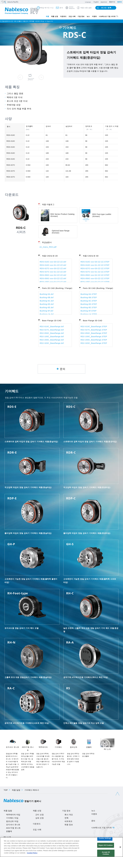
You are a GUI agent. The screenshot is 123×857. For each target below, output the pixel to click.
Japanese (104, 2)
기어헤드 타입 (12, 818)
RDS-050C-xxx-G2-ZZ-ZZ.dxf (53, 275)
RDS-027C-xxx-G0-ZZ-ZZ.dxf (53, 268)
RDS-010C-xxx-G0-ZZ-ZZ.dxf (53, 262)
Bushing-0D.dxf (47, 304)
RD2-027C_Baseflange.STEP (94, 330)
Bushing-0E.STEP (89, 307)
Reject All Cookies (106, 845)
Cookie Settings (105, 838)
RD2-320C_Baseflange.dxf (52, 343)
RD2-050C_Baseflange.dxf (52, 333)
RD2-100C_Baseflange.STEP (94, 336)
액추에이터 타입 (13, 815)
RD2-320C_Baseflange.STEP (94, 343)
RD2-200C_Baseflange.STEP (94, 340)
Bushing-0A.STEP (89, 294)
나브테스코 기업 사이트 (107, 16)
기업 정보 (81, 16)
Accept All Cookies (106, 853)
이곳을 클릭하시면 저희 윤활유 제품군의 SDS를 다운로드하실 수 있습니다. (26, 21)
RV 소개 (7, 837)
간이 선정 (39, 815)
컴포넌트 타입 (12, 821)
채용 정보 (69, 825)
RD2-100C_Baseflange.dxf (52, 336)
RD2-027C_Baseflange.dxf (52, 330)
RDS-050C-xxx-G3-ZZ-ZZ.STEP (95, 278)
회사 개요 (69, 815)
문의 (61, 8)
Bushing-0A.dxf (47, 294)
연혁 (67, 818)
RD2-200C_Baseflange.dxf (52, 340)
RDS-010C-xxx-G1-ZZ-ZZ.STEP (95, 265)
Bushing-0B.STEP (89, 297)
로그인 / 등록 (106, 8)
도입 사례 (72, 16)
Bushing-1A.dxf (47, 314)
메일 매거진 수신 (47, 8)
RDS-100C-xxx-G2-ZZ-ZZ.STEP (95, 282)
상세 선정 (39, 818)
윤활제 (9, 831)
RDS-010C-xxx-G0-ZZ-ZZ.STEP (95, 262)
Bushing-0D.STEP (89, 304)
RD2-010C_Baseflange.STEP (94, 326)
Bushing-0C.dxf (47, 301)
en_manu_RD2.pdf (48, 247)
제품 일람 (16, 790)
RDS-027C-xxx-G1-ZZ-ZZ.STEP (95, 272)
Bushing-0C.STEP (89, 301)
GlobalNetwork (72, 7)
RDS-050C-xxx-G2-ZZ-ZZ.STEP (95, 275)
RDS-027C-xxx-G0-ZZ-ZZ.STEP (95, 268)
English (96, 2)
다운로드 (63, 16)
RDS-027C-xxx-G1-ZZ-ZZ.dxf (53, 272)
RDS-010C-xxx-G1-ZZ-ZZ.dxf (53, 265)
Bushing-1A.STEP (89, 314)
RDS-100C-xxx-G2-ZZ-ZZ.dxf (53, 282)
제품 (47, 16)
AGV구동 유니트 (13, 828)
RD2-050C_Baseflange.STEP (94, 333)
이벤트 (94, 16)
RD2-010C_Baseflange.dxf (52, 326)
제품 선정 (54, 16)
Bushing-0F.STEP (89, 311)
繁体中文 (112, 2)
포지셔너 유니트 (13, 825)
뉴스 (88, 16)
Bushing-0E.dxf (47, 307)
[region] (61, 847)
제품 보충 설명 (86, 8)
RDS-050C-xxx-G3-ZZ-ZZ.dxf (53, 278)
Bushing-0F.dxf (46, 311)
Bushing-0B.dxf (47, 297)
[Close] (120, 847)
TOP (6, 790)
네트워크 (68, 821)
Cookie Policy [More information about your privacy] (32, 853)
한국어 (119, 2)
